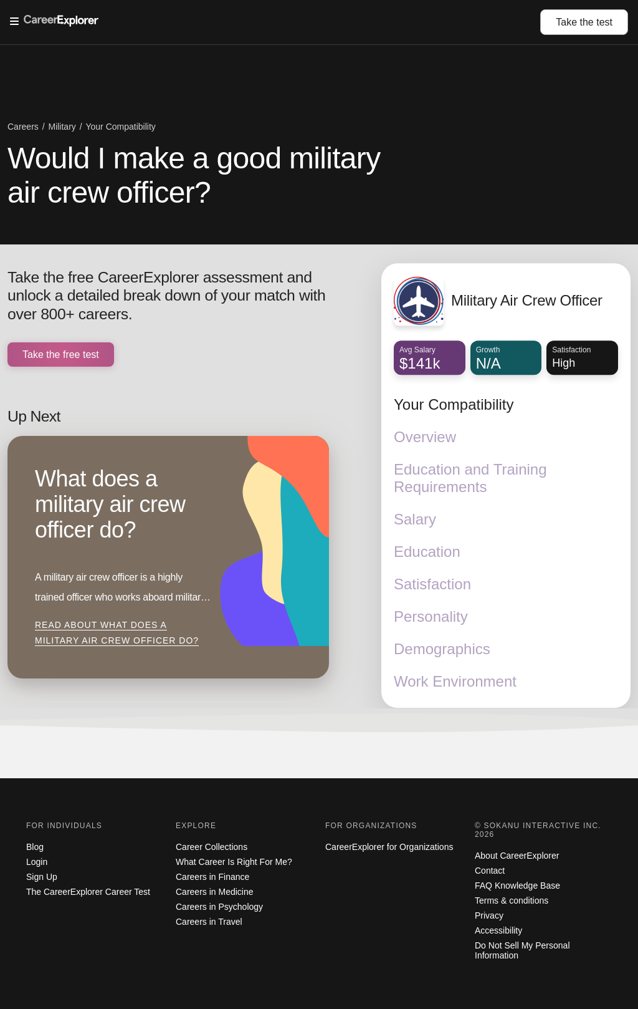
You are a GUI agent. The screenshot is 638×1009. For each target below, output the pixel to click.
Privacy (489, 915)
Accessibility (498, 930)
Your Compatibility (454, 405)
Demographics (442, 649)
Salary (415, 519)
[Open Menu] (275, 21)
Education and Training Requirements (470, 478)
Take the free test (60, 354)
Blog (35, 847)
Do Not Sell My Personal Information (522, 950)
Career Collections (211, 847)
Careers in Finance (212, 877)
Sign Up (41, 877)
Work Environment (455, 681)
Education (427, 552)
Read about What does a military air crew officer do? (117, 633)
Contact (490, 871)
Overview (425, 437)
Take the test (584, 22)
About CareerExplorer (517, 856)
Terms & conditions (511, 900)
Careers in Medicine (215, 892)
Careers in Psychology (219, 907)
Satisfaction (432, 584)
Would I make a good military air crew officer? (193, 175)
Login (36, 862)
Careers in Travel (209, 922)
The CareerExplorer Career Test (88, 892)
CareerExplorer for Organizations (389, 847)
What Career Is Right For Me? (234, 862)
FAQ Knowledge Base (517, 886)
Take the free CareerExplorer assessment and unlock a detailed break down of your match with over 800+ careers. (166, 296)
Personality (431, 617)
